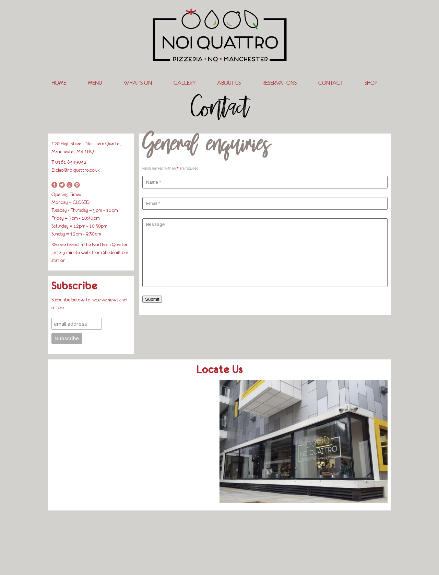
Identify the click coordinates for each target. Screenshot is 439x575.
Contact (330, 83)
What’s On (137, 83)
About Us (229, 83)
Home (58, 83)
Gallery (184, 83)
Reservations (279, 83)
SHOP (371, 83)
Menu (95, 83)
